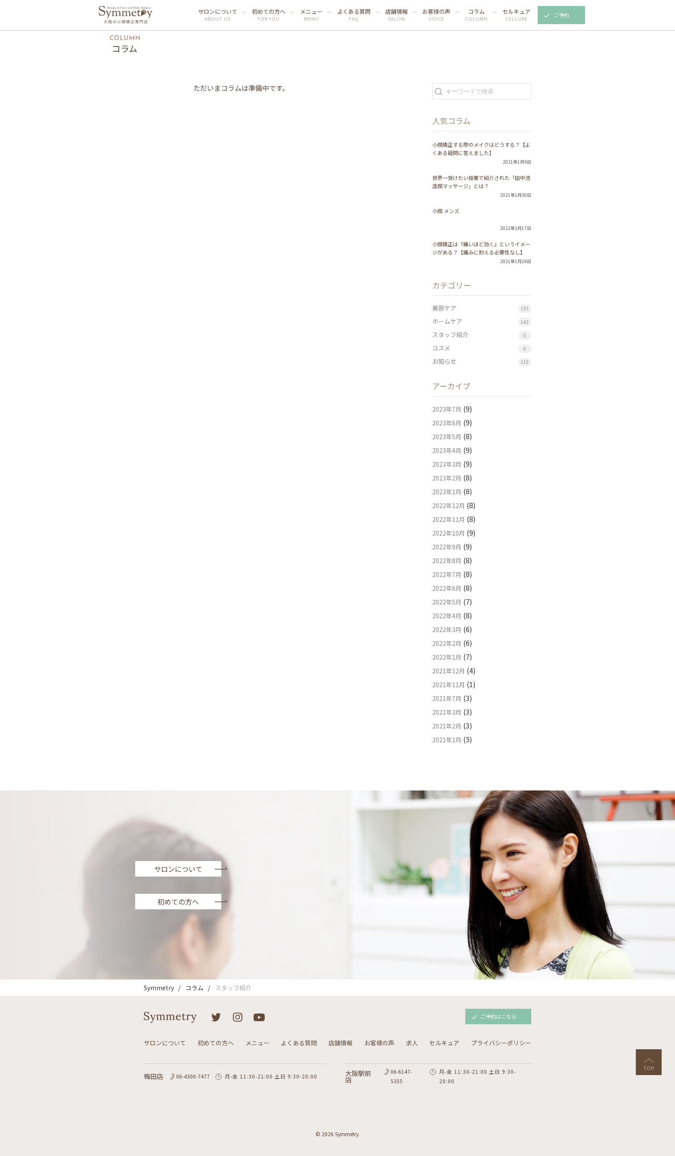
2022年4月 (446, 615)
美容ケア (444, 307)
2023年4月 (446, 450)
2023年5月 (446, 436)
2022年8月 (446, 560)
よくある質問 (354, 15)
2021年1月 (446, 739)
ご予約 (561, 15)
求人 (412, 1042)
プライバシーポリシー (501, 1042)
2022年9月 (446, 546)
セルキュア (516, 15)
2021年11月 (448, 684)
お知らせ (444, 361)
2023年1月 (446, 491)
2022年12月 (448, 505)
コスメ (441, 347)
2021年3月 (446, 712)
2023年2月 (446, 478)
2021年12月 (448, 670)
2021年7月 (446, 698)
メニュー (311, 15)
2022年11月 (448, 519)
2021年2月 (446, 726)
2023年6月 (446, 422)
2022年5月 (446, 602)
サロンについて (217, 15)
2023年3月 (446, 464)
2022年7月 (446, 574)
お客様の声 (436, 15)
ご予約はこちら (498, 1016)
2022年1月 (446, 657)
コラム (476, 15)
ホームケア (447, 321)
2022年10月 (448, 533)
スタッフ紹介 (450, 334)
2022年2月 (446, 643)
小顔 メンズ (445, 210)
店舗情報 (396, 15)
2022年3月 (446, 629)
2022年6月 (446, 588)
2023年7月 (446, 409)
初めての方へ (268, 15)
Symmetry (159, 987)
